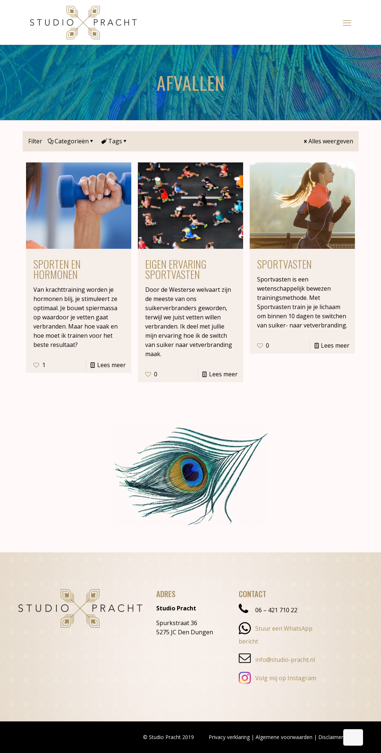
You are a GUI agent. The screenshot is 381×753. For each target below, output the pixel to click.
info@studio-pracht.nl (277, 660)
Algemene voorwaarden (284, 737)
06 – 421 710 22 (268, 610)
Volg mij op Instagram (277, 678)
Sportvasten (284, 264)
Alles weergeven (328, 141)
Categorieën (71, 141)
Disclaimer (330, 737)
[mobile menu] (347, 22)
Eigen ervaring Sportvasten (175, 269)
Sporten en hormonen (57, 269)
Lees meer (111, 365)
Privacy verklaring (229, 737)
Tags (114, 141)
